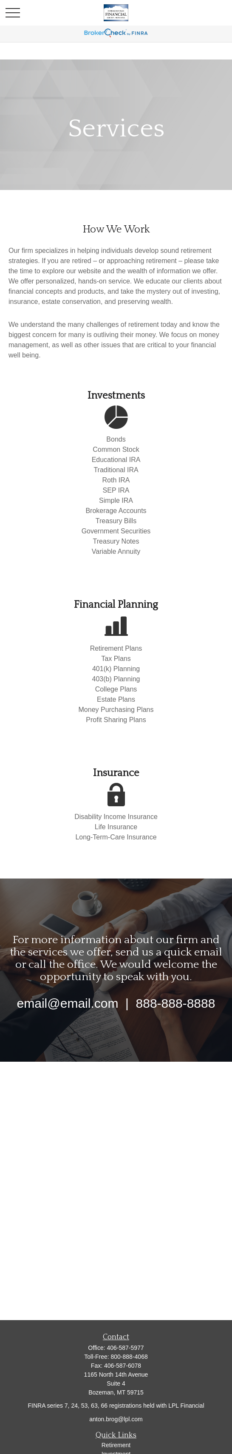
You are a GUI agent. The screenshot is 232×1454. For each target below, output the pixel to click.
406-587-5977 (125, 1347)
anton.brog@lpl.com (116, 1419)
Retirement (116, 1445)
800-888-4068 (129, 1356)
